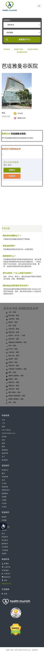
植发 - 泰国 (11, 326)
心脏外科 (7, 567)
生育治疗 (7, 574)
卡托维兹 (5, 550)
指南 (3, 426)
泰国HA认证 (21, 118)
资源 (3, 443)
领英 (4, 594)
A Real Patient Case (8, 433)
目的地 (4, 437)
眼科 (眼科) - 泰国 (13, 392)
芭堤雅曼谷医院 (22, 52)
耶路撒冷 (5, 493)
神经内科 (7, 577)
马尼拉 (4, 507)
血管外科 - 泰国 (12, 339)
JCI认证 (20, 113)
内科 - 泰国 (11, 346)
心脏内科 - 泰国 (12, 319)
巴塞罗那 (5, 477)
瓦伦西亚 (5, 547)
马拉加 (4, 503)
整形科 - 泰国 (11, 322)
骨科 (5, 580)
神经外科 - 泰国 (12, 366)
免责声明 (5, 453)
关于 (3, 457)
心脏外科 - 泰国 (12, 352)
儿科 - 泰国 (11, 312)
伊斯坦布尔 (6, 490)
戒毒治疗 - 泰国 (12, 382)
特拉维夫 (5, 540)
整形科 (6, 570)
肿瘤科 (6, 563)
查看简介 (12, 170)
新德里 (4, 517)
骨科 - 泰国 (11, 403)
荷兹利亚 (5, 487)
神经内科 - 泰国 (12, 332)
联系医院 (12, 176)
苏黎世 (4, 553)
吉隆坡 (4, 497)
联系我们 (5, 460)
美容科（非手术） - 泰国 (15, 336)
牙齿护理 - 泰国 (12, 329)
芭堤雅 (4, 520)
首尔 (3, 533)
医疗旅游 (7, 49)
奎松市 (4, 530)
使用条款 (5, 450)
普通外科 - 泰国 (12, 386)
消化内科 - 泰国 (12, 389)
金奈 (3, 480)
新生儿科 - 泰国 (12, 356)
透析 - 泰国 (11, 372)
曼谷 (3, 473)
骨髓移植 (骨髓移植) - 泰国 (16, 342)
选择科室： (7, 20)
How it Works (6, 430)
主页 (3, 420)
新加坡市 (5, 537)
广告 (3, 423)
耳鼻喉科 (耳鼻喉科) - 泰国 (16, 369)
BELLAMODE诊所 (11, 162)
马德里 (4, 500)
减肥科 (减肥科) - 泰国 (14, 376)
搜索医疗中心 (25, 39)
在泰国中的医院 (32, 49)
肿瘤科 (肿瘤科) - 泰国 (14, 399)
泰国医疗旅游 (18, 49)
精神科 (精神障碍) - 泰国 (15, 396)
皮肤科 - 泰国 (11, 362)
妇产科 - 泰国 (11, 349)
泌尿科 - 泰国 (11, 359)
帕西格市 (5, 543)
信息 (3, 440)
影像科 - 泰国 (11, 379)
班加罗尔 (5, 470)
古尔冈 (4, 483)
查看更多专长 (6, 584)
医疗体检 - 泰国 (12, 316)
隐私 (3, 446)
